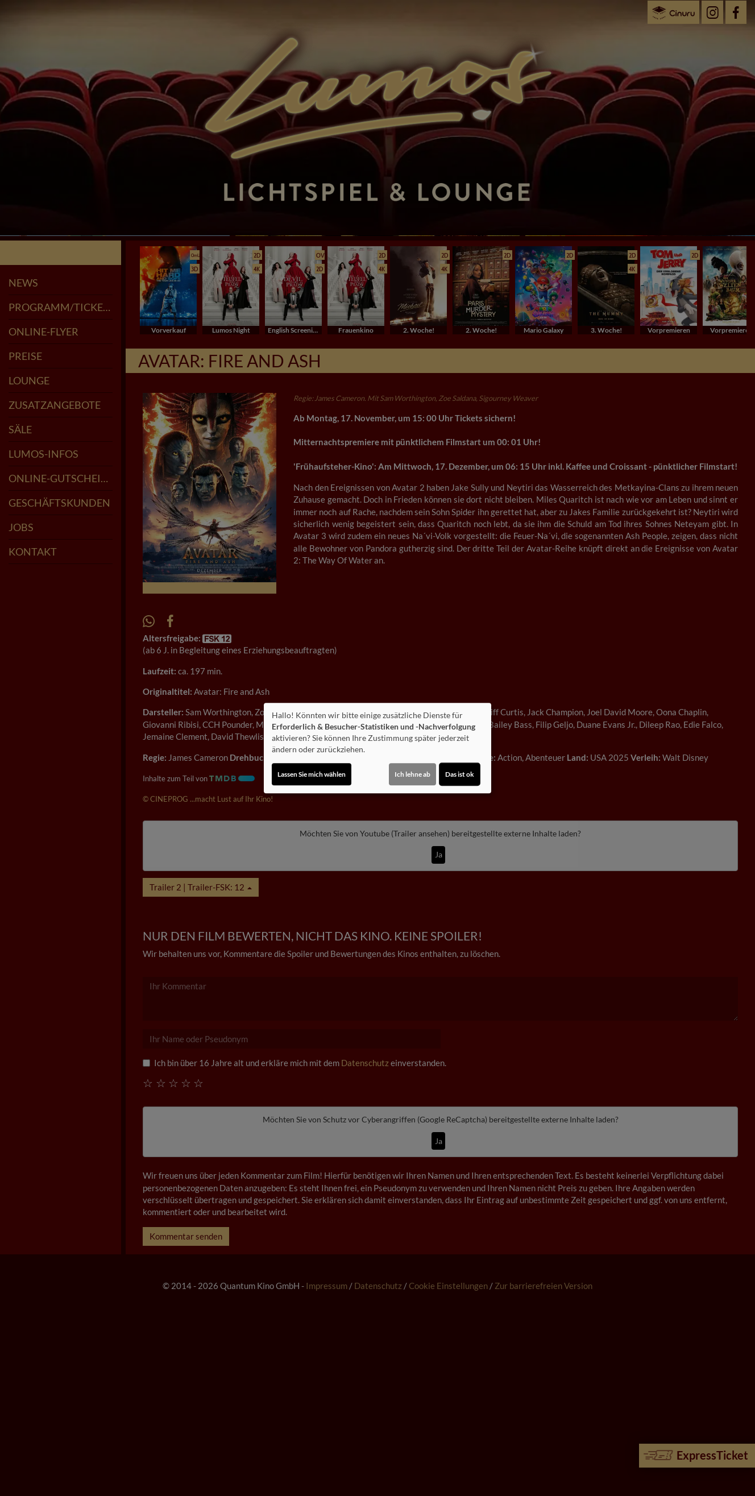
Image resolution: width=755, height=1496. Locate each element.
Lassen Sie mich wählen (311, 774)
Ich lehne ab (412, 774)
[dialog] (377, 748)
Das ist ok (459, 774)
